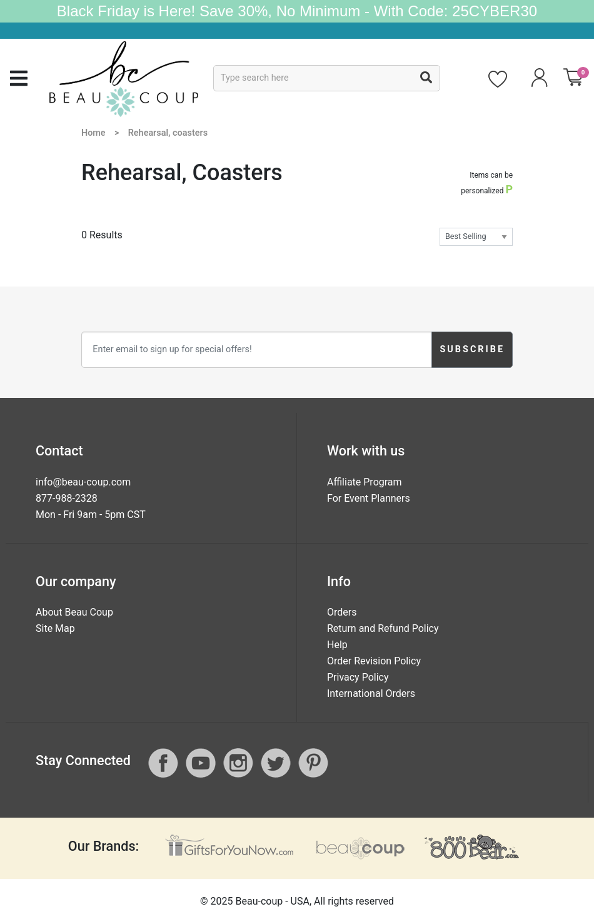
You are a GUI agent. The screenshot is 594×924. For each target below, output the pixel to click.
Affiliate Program (364, 482)
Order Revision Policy (374, 661)
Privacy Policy (358, 677)
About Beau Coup (74, 612)
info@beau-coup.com (83, 482)
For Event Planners (368, 498)
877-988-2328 (67, 498)
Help (337, 645)
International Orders (371, 693)
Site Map (55, 628)
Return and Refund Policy (383, 628)
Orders (341, 612)
